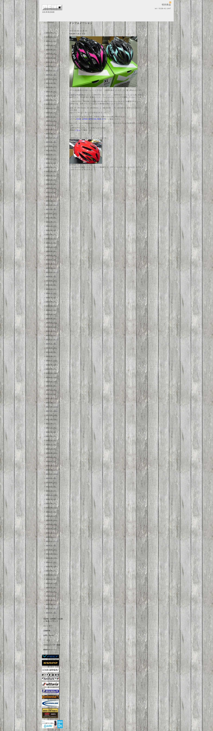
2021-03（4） (51, 230)
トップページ (48, 22)
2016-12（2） (51, 440)
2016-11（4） (51, 444)
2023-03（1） (51, 154)
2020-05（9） (51, 268)
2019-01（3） (51, 335)
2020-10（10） (52, 247)
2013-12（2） (51, 591)
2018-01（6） (51, 386)
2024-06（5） (51, 100)
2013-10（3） (51, 600)
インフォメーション (51, 27)
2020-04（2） (51, 272)
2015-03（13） (52, 528)
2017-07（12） (52, 411)
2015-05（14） (52, 520)
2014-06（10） (52, 566)
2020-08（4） (51, 255)
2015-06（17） (52, 516)
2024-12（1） (51, 75)
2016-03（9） (51, 478)
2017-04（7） (51, 423)
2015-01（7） (51, 537)
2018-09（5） (51, 352)
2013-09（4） (51, 604)
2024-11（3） (51, 79)
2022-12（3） (51, 159)
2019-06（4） (51, 314)
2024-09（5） (51, 87)
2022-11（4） (51, 163)
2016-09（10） (52, 453)
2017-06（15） (52, 415)
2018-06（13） (52, 365)
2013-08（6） (51, 608)
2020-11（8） (51, 243)
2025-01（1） (51, 70)
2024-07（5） (51, 96)
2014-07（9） (51, 562)
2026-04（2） (51, 32)
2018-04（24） (52, 373)
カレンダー (47, 626)
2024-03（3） (51, 108)
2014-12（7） (51, 541)
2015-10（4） (51, 499)
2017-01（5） (51, 436)
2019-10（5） (51, 297)
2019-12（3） (51, 289)
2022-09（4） (51, 171)
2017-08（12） (52, 407)
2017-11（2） (51, 394)
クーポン (46, 640)
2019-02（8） (51, 331)
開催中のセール (49, 650)
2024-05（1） (51, 104)
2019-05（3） (51, 318)
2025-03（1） (51, 66)
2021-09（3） (51, 205)
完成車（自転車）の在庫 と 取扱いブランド (53, 620)
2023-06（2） (51, 142)
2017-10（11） (52, 398)
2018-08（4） (51, 356)
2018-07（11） (52, 360)
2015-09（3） (51, 503)
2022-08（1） (51, 175)
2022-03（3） (51, 188)
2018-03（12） (52, 377)
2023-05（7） (51, 146)
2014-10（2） (51, 549)
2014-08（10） (52, 558)
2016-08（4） (51, 457)
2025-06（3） (51, 53)
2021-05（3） (51, 222)
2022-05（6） (51, 180)
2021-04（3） (51, 226)
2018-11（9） (51, 343)
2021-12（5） (51, 192)
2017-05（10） (52, 419)
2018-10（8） (51, 348)
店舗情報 (46, 631)
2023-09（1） (51, 129)
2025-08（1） (51, 49)
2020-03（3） (51, 276)
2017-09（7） (51, 402)
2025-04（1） (51, 62)
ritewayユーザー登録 (51, 645)
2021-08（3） (51, 209)
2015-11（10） (52, 495)
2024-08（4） (51, 91)
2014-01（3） (51, 587)
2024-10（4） (51, 83)
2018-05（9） (51, 369)
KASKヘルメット (77, 34)
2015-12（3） (51, 491)
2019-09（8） (51, 301)
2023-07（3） (51, 138)
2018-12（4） (51, 339)
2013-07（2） (51, 612)
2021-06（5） (51, 217)
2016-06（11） (52, 465)
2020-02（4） (51, 280)
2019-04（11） (52, 322)
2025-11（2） (51, 41)
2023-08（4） (51, 133)
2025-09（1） (51, 45)
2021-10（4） (51, 201)
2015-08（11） (52, 507)
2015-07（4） (51, 512)
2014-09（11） (52, 554)
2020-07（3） (51, 259)
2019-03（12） (52, 327)
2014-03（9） (51, 579)
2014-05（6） (51, 570)
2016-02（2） (51, 482)
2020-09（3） (51, 251)
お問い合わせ (48, 635)
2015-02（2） (51, 533)
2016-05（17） (52, 470)
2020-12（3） (51, 238)
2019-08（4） (51, 306)
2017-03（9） (51, 428)
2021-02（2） (51, 234)
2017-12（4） (51, 390)
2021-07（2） (51, 213)
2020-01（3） (51, 285)
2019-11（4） (51, 293)
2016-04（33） (52, 474)
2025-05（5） (51, 58)
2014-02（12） (52, 583)
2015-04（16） (52, 524)
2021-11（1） (51, 196)
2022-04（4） (51, 184)
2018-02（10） (52, 381)
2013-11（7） (51, 596)
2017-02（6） (51, 432)
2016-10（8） (51, 449)
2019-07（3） (51, 310)
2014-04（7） (51, 575)
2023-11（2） (51, 121)
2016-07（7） (51, 461)
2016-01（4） (51, 486)
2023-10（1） (51, 125)
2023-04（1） (51, 150)
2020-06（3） (51, 264)
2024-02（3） (51, 112)
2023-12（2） (51, 117)
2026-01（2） (51, 37)
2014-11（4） (51, 545)
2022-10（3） (51, 167)
